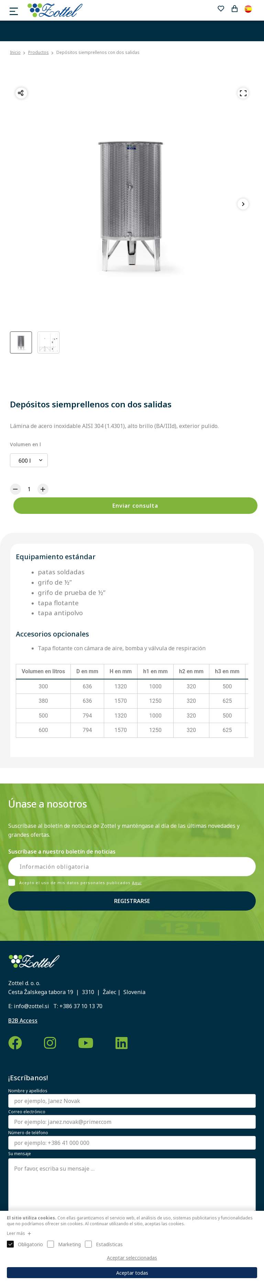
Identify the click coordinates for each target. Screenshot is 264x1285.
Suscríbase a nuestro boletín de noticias (62, 851)
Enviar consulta (135, 505)
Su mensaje (19, 1154)
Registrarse (132, 901)
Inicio (15, 52)
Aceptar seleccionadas (132, 1257)
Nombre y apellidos (27, 1091)
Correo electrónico (26, 1112)
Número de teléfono (28, 1133)
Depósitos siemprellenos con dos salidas (98, 52)
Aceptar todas (132, 1273)
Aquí (137, 882)
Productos (38, 52)
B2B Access (22, 1020)
